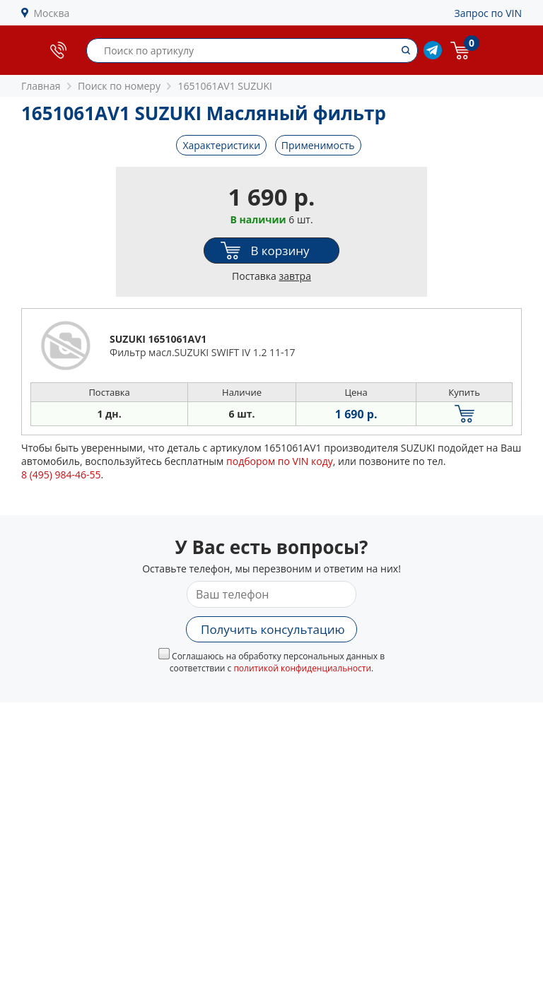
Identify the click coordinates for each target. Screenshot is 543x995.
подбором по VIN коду (279, 461)
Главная (41, 86)
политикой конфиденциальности (302, 668)
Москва (52, 13)
